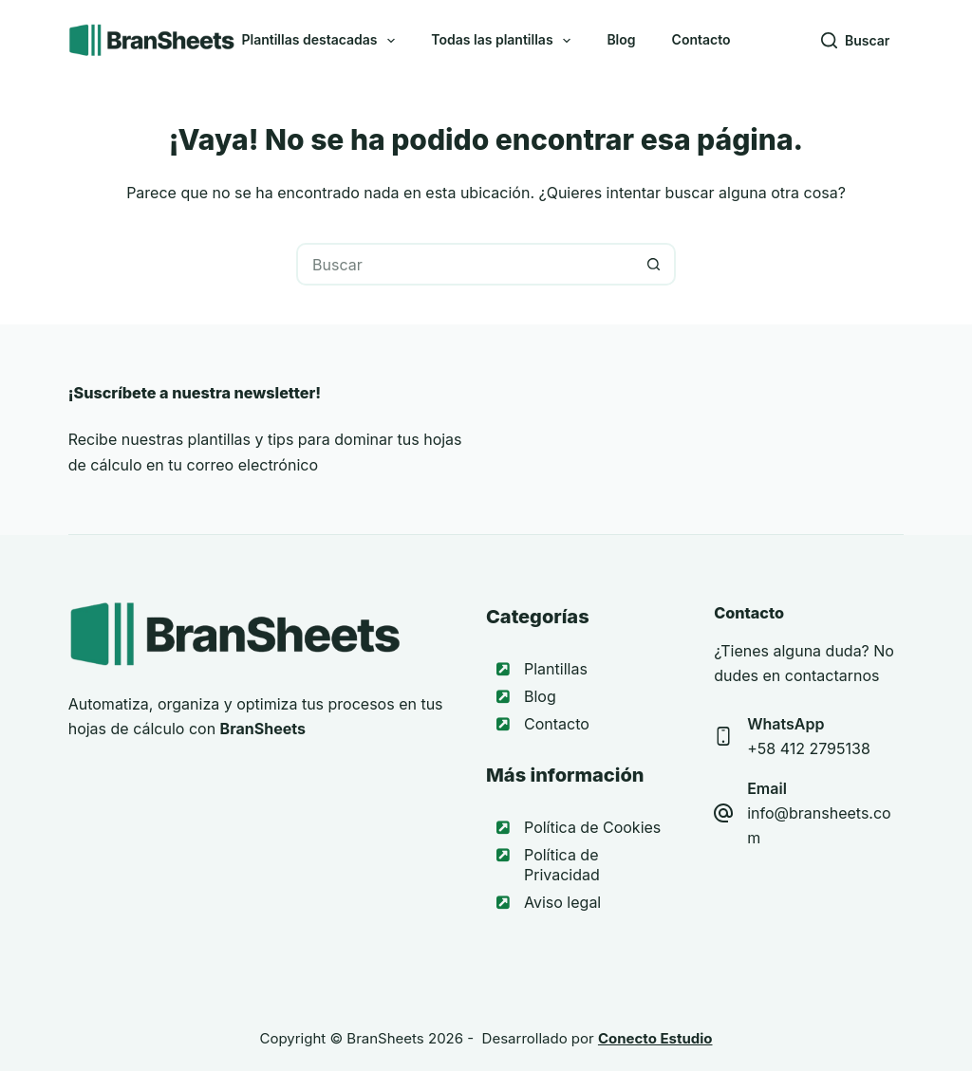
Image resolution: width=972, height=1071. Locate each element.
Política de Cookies (592, 827)
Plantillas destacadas (321, 40)
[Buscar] (855, 40)
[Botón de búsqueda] (654, 264)
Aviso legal (562, 902)
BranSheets (384, 1038)
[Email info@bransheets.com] (723, 812)
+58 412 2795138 (808, 748)
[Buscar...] (464, 264)
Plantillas (556, 668)
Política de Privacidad (562, 864)
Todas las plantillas (504, 40)
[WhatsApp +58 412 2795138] (723, 736)
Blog (621, 39)
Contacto (701, 39)
